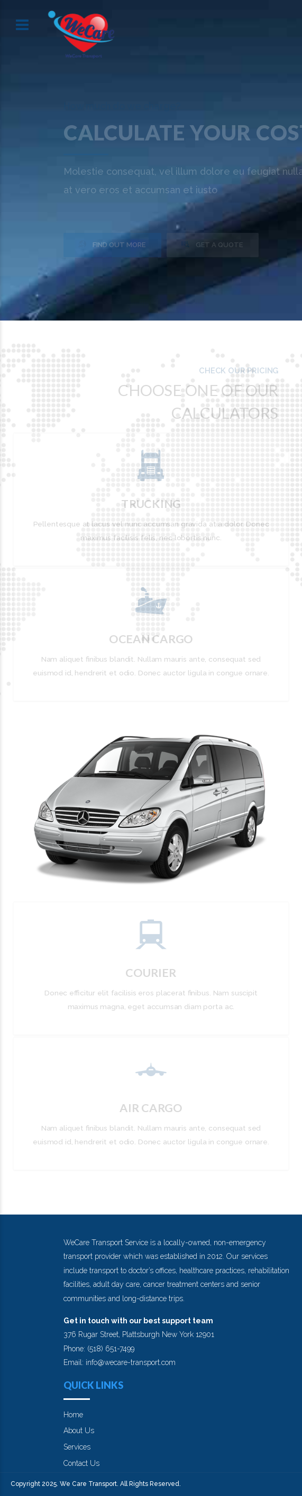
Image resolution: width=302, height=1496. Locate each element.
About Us (78, 1430)
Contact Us (81, 1463)
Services (76, 1447)
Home (73, 1414)
